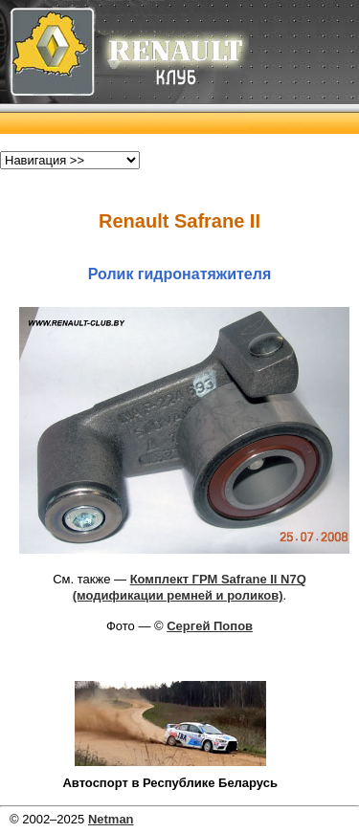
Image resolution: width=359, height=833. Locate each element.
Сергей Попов (210, 626)
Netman (111, 819)
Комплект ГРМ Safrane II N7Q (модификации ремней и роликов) (189, 587)
